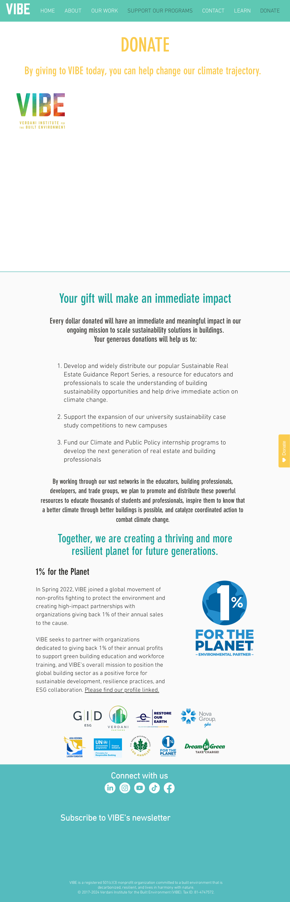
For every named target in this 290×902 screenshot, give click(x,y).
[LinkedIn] (110, 787)
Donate (284, 452)
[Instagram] (124, 787)
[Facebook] (169, 787)
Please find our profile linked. (122, 690)
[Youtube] (139, 787)
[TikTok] (154, 787)
